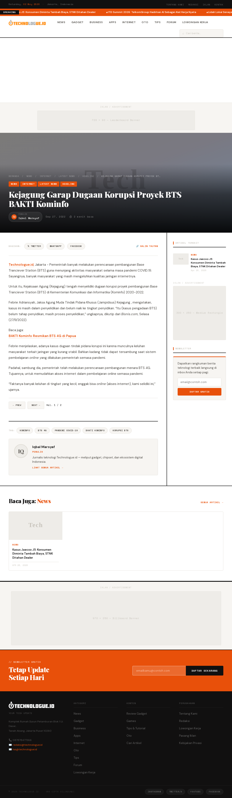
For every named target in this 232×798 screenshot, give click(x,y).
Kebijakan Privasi (190, 743)
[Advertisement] (116, 70)
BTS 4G (42, 430)
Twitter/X (175, 791)
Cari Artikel (134, 743)
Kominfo (25, 430)
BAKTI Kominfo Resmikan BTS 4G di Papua (42, 336)
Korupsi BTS (120, 430)
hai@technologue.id (25, 749)
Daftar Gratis (199, 391)
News (61, 22)
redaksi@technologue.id (27, 745)
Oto (145, 22)
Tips (157, 22)
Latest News (67, 176)
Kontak (218, 4)
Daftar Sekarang (204, 670)
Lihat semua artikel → (47, 467)
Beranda (14, 176)
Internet (129, 22)
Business (96, 22)
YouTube (195, 791)
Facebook (76, 246)
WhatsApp (55, 246)
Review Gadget (137, 713)
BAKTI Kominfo (95, 430)
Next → (36, 405)
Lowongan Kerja (195, 22)
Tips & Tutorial (136, 728)
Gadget (77, 22)
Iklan (206, 4)
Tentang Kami (175, 4)
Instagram (154, 791)
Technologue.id (21, 264)
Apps (112, 22)
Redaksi (193, 4)
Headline (88, 176)
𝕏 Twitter (34, 246)
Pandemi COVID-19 (66, 430)
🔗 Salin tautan (147, 246)
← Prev (17, 405)
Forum (172, 22)
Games (131, 721)
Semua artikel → (212, 502)
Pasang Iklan (187, 736)
